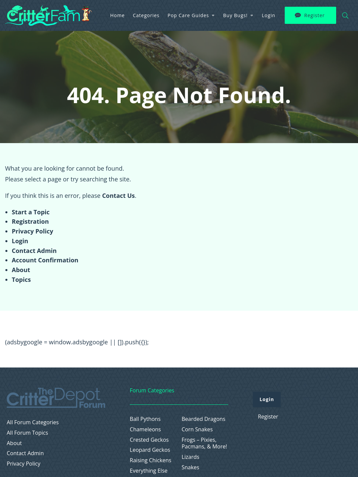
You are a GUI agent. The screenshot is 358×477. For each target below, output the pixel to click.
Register (314, 15)
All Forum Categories (33, 422)
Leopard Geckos (150, 449)
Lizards (190, 457)
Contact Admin (34, 251)
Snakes (190, 467)
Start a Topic (31, 212)
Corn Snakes (197, 429)
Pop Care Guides (188, 15)
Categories (146, 15)
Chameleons (145, 429)
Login (268, 15)
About (21, 270)
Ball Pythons (145, 419)
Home (117, 15)
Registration (30, 221)
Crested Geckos (149, 439)
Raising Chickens (150, 460)
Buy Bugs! (235, 15)
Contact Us (118, 195)
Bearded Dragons (203, 419)
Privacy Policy (32, 231)
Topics (21, 279)
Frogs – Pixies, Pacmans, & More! (204, 443)
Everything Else (148, 470)
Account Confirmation (45, 260)
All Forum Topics (27, 432)
